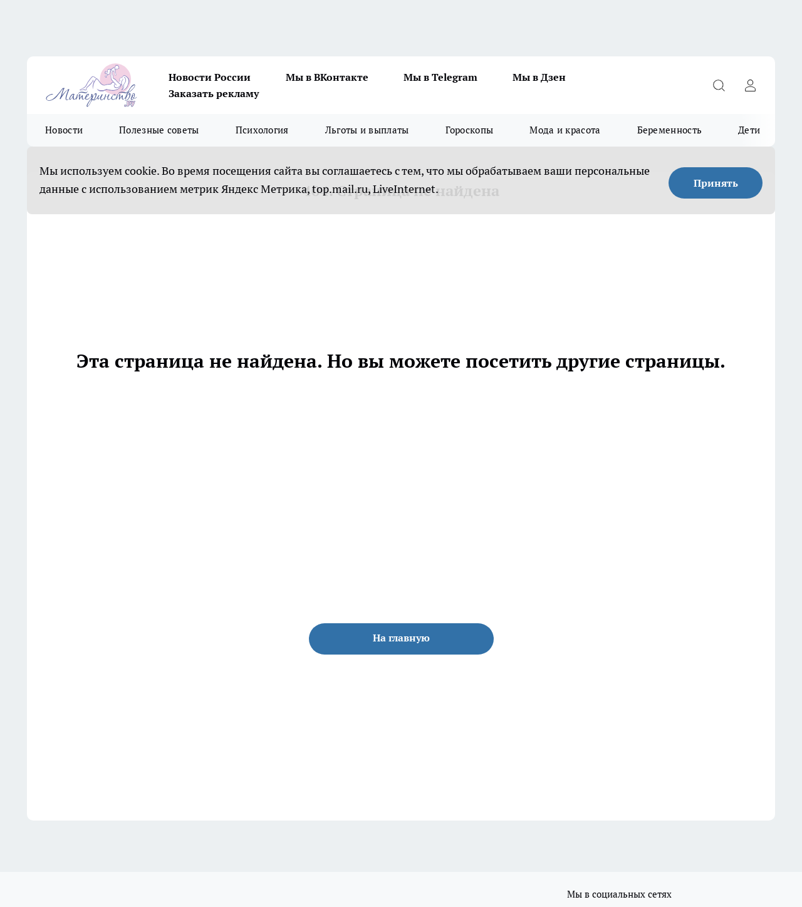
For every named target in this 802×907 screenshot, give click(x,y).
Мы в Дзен (539, 77)
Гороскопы (469, 130)
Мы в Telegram (440, 77)
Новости (64, 130)
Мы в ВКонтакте (327, 77)
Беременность (669, 130)
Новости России (210, 77)
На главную (401, 637)
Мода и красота (564, 130)
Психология (262, 130)
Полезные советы (159, 130)
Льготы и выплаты (367, 130)
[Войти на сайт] (750, 85)
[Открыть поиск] (718, 85)
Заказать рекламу (214, 93)
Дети (749, 130)
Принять (716, 183)
